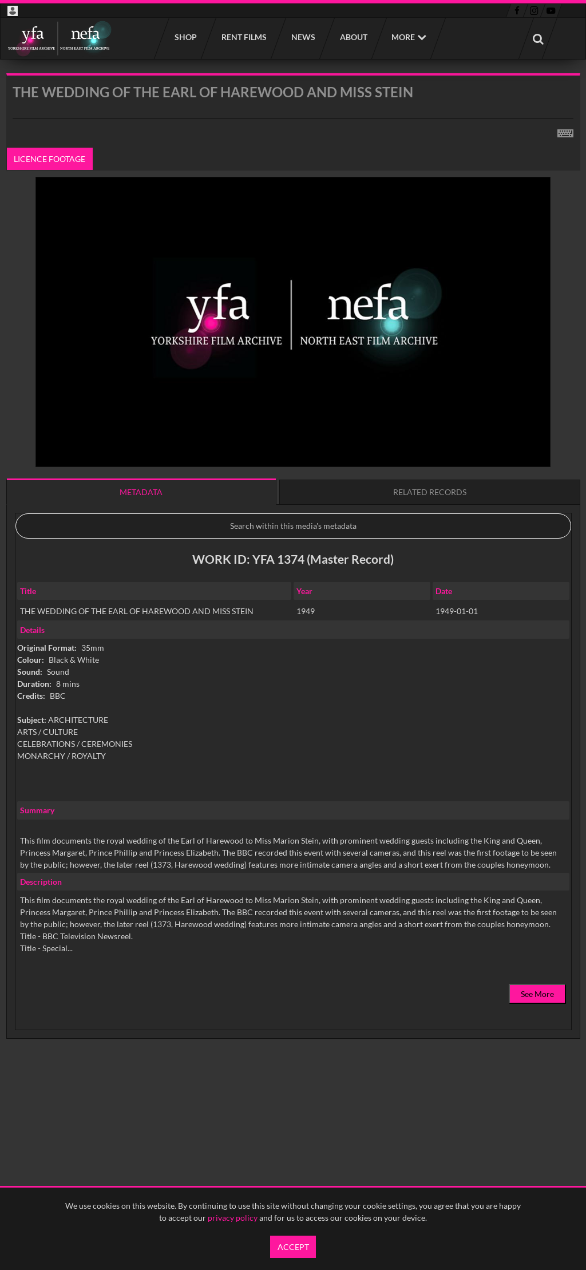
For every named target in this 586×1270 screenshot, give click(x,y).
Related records (429, 492)
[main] (293, 585)
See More (537, 994)
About (353, 37)
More (403, 37)
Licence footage (49, 159)
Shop (185, 37)
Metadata (141, 492)
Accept (293, 1247)
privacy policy (233, 1217)
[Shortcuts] (565, 131)
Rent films (243, 37)
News (303, 37)
